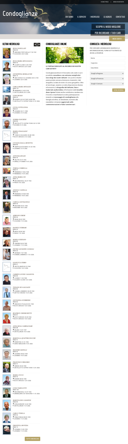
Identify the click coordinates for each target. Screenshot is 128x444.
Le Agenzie (108, 16)
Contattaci (120, 16)
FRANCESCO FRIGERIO (21, 362)
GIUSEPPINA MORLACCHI (22, 74)
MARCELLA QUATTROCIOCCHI (24, 338)
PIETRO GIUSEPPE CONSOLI (23, 249)
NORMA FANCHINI (19, 119)
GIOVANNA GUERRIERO (21, 300)
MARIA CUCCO (18, 375)
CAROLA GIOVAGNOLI (21, 202)
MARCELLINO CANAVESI (22, 400)
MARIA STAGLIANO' (20, 131)
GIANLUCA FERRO (19, 263)
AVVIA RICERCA (118, 90)
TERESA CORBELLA (20, 168)
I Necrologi (94, 16)
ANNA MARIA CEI (19, 177)
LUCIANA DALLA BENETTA (23, 143)
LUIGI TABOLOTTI (20, 388)
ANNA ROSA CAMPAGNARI (22, 326)
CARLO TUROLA (19, 413)
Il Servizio (81, 16)
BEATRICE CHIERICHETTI (22, 313)
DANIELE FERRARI (19, 228)
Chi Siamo (69, 16)
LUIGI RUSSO (18, 96)
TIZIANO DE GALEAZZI (21, 287)
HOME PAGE (104, 2)
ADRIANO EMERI (19, 215)
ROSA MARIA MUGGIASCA (22, 61)
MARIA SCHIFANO (19, 239)
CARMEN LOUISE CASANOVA (23, 274)
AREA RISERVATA (118, 2)
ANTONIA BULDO (19, 156)
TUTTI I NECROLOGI (32, 439)
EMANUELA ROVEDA (20, 425)
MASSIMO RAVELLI (20, 350)
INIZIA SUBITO (117, 38)
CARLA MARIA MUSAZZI (22, 87)
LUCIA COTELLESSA (20, 107)
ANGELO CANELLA (20, 190)
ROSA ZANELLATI (19, 48)
